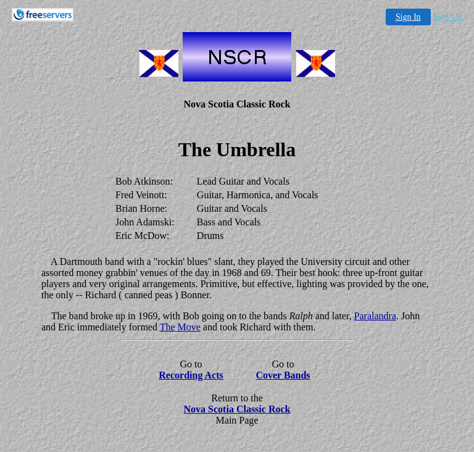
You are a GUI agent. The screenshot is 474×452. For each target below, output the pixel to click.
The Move (180, 327)
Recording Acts (191, 375)
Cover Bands (283, 375)
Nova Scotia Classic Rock (237, 409)
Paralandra (375, 316)
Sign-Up (447, 17)
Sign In (408, 17)
